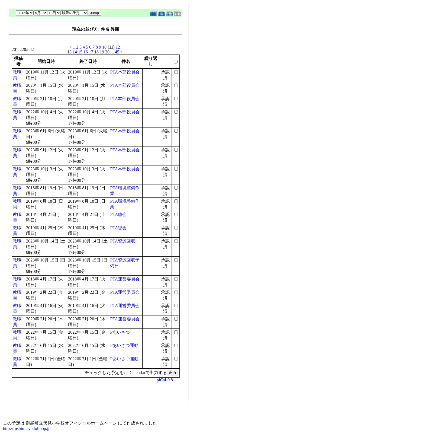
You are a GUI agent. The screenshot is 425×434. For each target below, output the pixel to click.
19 (102, 52)
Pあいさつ (120, 332)
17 (91, 52)
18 (96, 52)
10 (104, 47)
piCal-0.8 (165, 380)
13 (69, 52)
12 (118, 47)
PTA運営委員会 (125, 279)
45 (117, 52)
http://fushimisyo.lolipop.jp (26, 428)
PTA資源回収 (122, 241)
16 (85, 52)
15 (80, 52)
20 (107, 52)
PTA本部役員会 (125, 72)
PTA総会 (118, 214)
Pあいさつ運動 (124, 345)
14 (75, 52)
